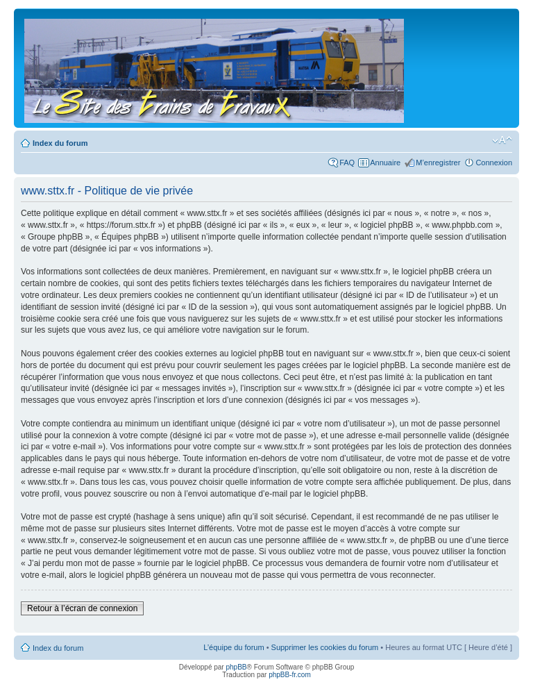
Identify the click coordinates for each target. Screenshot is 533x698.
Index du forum (60, 143)
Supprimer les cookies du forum (325, 647)
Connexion (493, 162)
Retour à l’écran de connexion (82, 608)
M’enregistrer (438, 162)
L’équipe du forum (233, 647)
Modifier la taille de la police (502, 140)
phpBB (236, 667)
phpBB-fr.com (290, 675)
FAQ (347, 162)
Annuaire (385, 162)
